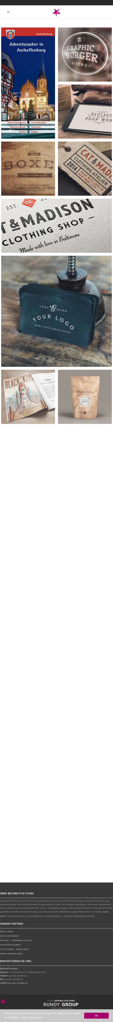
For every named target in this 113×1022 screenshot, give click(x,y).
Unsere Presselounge (11, 954)
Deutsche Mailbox (9, 936)
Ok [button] (96, 1015)
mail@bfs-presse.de (17, 983)
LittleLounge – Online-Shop (14, 949)
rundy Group (6, 932)
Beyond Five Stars (65, 1001)
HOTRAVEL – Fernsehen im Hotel (16, 940)
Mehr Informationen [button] (32, 1017)
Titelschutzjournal (10, 945)
